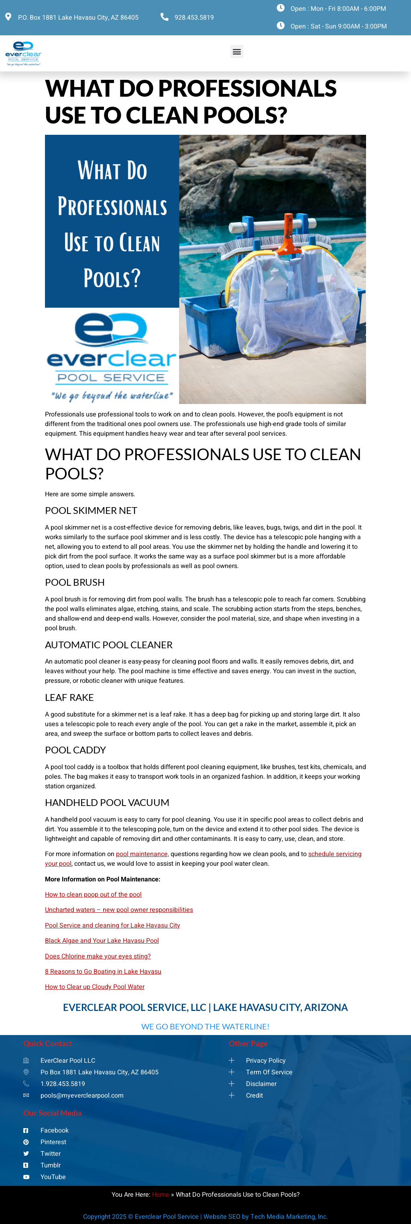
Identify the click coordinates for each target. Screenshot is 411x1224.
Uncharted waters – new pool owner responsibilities (119, 910)
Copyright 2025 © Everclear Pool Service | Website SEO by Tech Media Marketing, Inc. (205, 1217)
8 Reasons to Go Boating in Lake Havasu (103, 971)
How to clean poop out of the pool (93, 894)
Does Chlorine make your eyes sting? (98, 956)
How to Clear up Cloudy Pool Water (94, 987)
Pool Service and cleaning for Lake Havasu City (112, 925)
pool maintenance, (142, 854)
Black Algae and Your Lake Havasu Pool (102, 941)
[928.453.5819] (165, 17)
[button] (237, 51)
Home (160, 1195)
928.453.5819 (194, 17)
